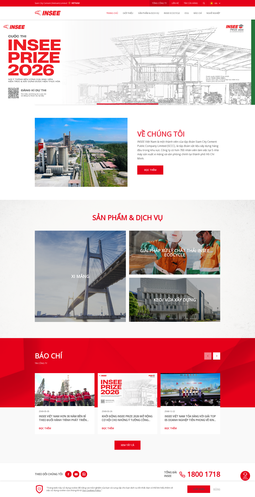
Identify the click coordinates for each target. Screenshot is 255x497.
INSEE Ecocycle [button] (172, 13)
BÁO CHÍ (198, 13)
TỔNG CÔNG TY (159, 3)
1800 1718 (199, 474)
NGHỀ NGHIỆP (213, 13)
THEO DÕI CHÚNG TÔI (49, 474)
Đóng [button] (216, 489)
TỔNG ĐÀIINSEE (170, 474)
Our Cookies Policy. (91, 490)
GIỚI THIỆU (128, 13)
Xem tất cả (127, 445)
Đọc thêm (150, 169)
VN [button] (213, 3)
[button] (204, 3)
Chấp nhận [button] (199, 489)
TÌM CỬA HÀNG (191, 3)
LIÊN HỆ (175, 3)
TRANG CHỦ (112, 13)
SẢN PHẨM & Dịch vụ (148, 13)
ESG (187, 13)
